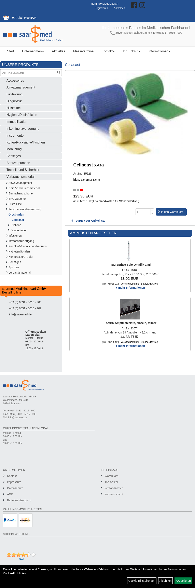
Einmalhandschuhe (21, 193)
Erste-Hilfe (15, 204)
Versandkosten (114, 488)
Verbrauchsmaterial (20, 176)
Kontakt (108, 51)
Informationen (159, 51)
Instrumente (15, 135)
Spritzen (14, 267)
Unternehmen (33, 51)
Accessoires (15, 80)
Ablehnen (165, 580)
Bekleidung (14, 94)
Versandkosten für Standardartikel (116, 201)
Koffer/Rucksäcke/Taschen (25, 142)
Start (10, 51)
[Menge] (143, 211)
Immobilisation (16, 121)
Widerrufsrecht (114, 494)
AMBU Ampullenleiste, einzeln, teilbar (131, 323)
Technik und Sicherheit (22, 170)
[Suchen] (58, 73)
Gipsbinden (16, 214)
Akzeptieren (183, 580)
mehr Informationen (130, 287)
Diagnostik (14, 101)
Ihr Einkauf (131, 51)
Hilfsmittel (13, 108)
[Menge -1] (152, 213)
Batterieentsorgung (19, 500)
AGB (10, 494)
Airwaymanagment (20, 182)
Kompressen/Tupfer (21, 256)
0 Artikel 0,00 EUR (24, 17)
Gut (21, 559)
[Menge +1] (152, 210)
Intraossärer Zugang (21, 241)
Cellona (16, 225)
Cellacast (18, 219)
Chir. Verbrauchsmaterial (24, 188)
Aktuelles (58, 51)
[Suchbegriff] (28, 73)
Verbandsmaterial (20, 272)
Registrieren (101, 8)
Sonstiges (13, 156)
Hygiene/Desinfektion (21, 115)
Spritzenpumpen (18, 163)
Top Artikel (111, 482)
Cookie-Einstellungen (141, 580)
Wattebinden (19, 230)
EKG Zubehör (17, 198)
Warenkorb (112, 476)
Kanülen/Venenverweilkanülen (28, 246)
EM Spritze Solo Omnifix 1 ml (131, 264)
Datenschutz (15, 488)
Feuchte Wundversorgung (25, 209)
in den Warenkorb (172, 212)
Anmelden (119, 8)
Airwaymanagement (20, 87)
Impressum (14, 482)
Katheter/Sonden (19, 251)
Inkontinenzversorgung (22, 128)
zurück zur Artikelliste (88, 220)
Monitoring (14, 149)
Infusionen (15, 235)
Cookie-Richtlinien (14, 573)
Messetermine (83, 51)
